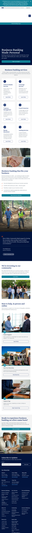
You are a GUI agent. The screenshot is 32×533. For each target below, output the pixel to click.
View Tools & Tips (16, 398)
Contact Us (4, 506)
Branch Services (15, 487)
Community (14, 498)
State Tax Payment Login (15, 521)
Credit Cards (14, 491)
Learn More (15, 267)
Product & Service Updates (5, 519)
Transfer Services (25, 488)
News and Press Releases (25, 504)
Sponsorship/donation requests (16, 506)
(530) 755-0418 (15, 474)
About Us (4, 498)
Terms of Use (4, 515)
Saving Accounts (25, 484)
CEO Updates (24, 501)
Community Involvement (14, 501)
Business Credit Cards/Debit (5, 488)
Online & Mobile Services (15, 483)
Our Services (14, 481)
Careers (3, 505)
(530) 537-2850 (4, 467)
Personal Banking (26, 481)
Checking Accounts (25, 482)
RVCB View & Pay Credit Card (15, 515)
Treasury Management (4, 493)
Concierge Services (15, 485)
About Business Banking (16, 185)
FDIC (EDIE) (14, 517)
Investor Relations (26, 498)
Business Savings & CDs (5, 485)
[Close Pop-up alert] (30, 1)
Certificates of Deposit (24, 486)
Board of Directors (5, 503)
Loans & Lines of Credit (5, 490)
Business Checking (5, 482)
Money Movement (15, 488)
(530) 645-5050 (25, 467)
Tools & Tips (4, 511)
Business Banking (5, 481)
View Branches (16, 365)
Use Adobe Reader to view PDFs (16, 523)
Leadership (4, 500)
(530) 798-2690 (15, 467)
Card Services (14, 493)
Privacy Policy (4, 513)
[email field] (11, 455)
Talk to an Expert (16, 52)
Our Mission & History (6, 501)
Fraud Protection (15, 490)
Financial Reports (25, 500)
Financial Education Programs (15, 503)
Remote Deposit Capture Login (15, 512)
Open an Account (5, 495)
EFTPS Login (14, 518)
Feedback (3, 516)
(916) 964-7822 (4, 476)
